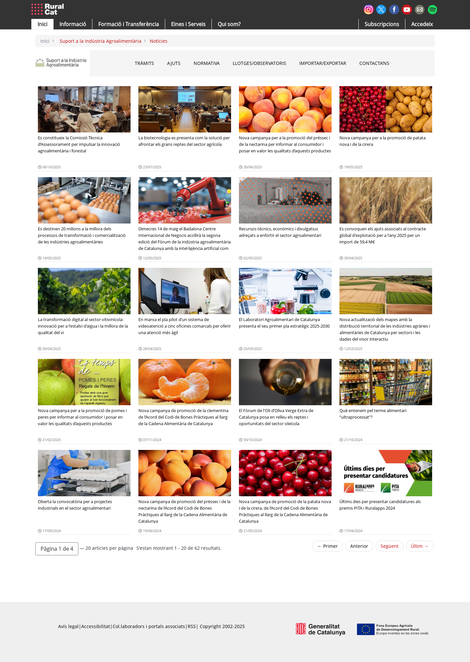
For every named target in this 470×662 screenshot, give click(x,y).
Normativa (207, 63)
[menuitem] (128, 24)
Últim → (420, 546)
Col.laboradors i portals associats (149, 626)
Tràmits (144, 63)
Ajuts (173, 63)
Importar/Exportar (322, 63)
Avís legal (68, 626)
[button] (42, 24)
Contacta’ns (374, 63)
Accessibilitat (95, 626)
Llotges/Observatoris (259, 63)
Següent (390, 546)
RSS (192, 626)
